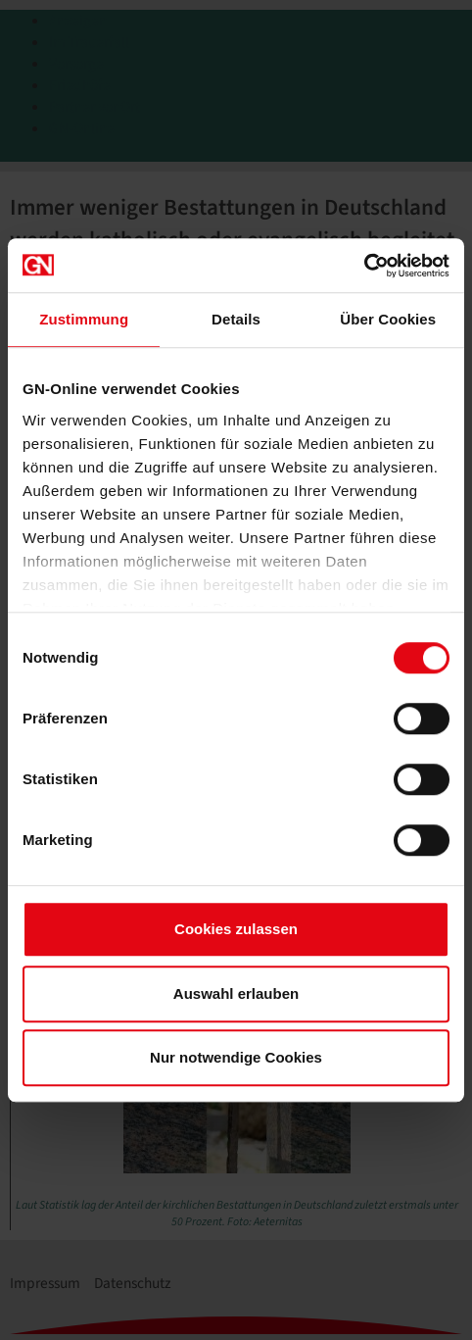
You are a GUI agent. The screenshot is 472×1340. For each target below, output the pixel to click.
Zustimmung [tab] (83, 319)
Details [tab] (236, 319)
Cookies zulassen (236, 928)
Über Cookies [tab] (388, 319)
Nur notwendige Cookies (236, 1057)
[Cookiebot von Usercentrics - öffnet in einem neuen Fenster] (363, 265)
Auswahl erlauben (236, 993)
